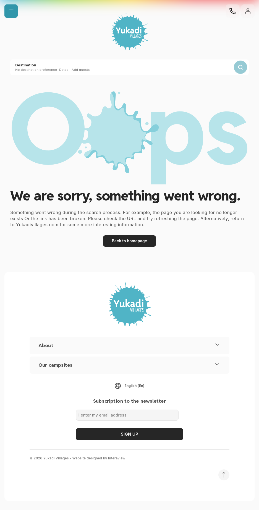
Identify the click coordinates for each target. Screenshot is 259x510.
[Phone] (232, 11)
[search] (240, 67)
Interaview (116, 458)
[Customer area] (248, 11)
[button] (11, 11)
